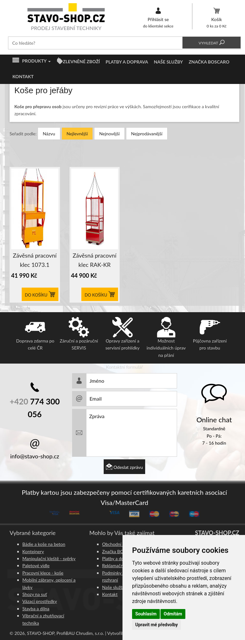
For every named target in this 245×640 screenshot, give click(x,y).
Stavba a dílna (35, 608)
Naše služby (168, 61)
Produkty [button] (32, 61)
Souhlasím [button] (146, 613)
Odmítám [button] (173, 613)
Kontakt (22, 76)
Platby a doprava (127, 61)
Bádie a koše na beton (43, 544)
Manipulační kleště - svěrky (49, 558)
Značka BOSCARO (209, 61)
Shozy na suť (34, 594)
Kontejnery (33, 551)
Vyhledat (211, 43)
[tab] (124, 90)
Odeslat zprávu (124, 467)
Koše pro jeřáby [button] (43, 90)
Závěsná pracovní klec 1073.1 (34, 260)
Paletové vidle (35, 565)
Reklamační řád (117, 565)
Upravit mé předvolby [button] (156, 624)
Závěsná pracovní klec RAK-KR (94, 260)
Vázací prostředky (39, 601)
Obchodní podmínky (122, 544)
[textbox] (95, 43)
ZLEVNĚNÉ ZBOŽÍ (81, 61)
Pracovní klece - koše (42, 573)
